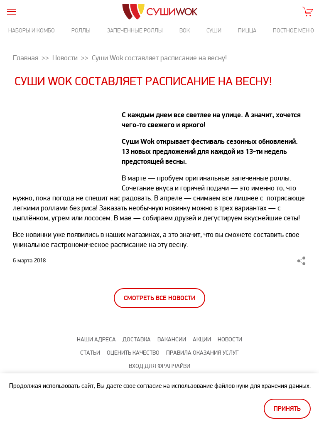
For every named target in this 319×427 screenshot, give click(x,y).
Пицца (247, 30)
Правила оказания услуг (202, 352)
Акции (202, 339)
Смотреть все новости (159, 298)
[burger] (11, 11)
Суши (213, 30)
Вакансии (171, 339)
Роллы (81, 30)
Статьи (90, 352)
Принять (287, 409)
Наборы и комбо (31, 30)
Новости (230, 339)
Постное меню (293, 30)
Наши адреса (96, 339)
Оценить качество (133, 352)
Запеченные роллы (135, 30)
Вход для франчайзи (159, 366)
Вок (184, 30)
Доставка (137, 339)
